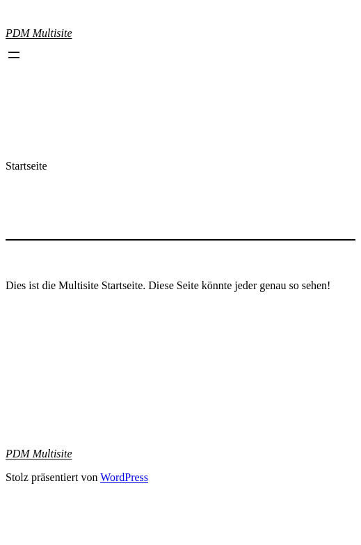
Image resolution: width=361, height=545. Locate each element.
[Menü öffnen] (14, 55)
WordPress (124, 477)
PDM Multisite (39, 33)
